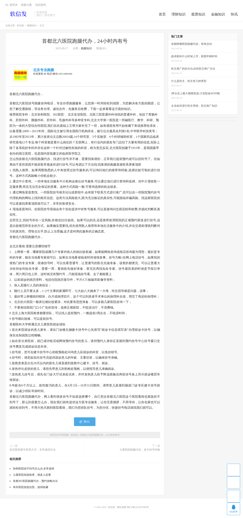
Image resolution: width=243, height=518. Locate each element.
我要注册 (26, 4)
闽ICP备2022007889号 (138, 507)
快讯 (234, 14)
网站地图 (121, 507)
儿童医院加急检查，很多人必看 (32, 474)
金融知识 (218, 14)
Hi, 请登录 (11, 4)
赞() (84, 421)
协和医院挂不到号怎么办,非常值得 (33, 468)
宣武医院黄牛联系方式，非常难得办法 (32, 449)
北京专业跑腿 (43, 70)
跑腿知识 (31, 25)
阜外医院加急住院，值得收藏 (30, 487)
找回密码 (40, 4)
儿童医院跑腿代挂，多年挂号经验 (139, 449)
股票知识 (198, 14)
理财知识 (178, 14)
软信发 (18, 14)
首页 (162, 14)
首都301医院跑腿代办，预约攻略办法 (35, 481)
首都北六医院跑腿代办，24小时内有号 (85, 41)
